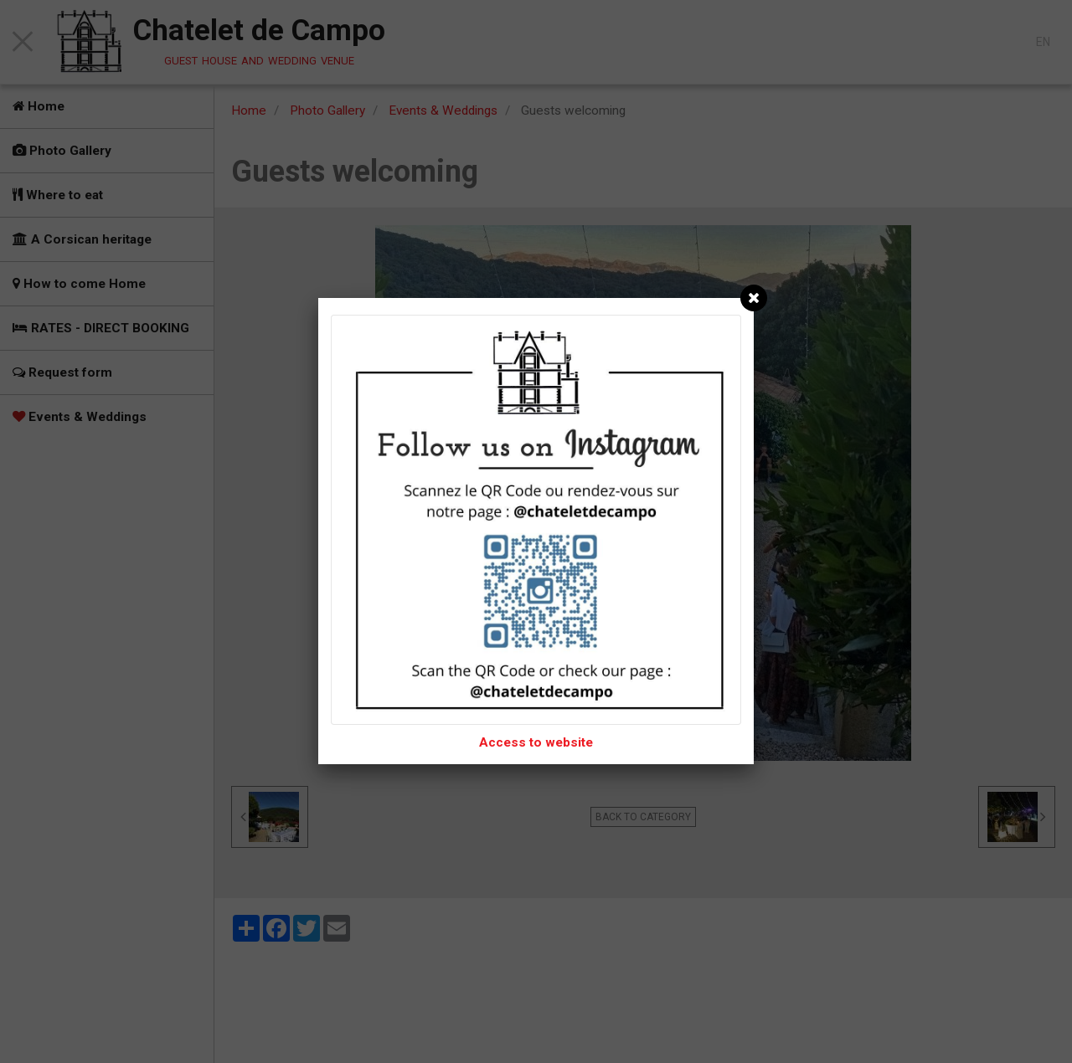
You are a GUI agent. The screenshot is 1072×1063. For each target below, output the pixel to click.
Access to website (536, 742)
